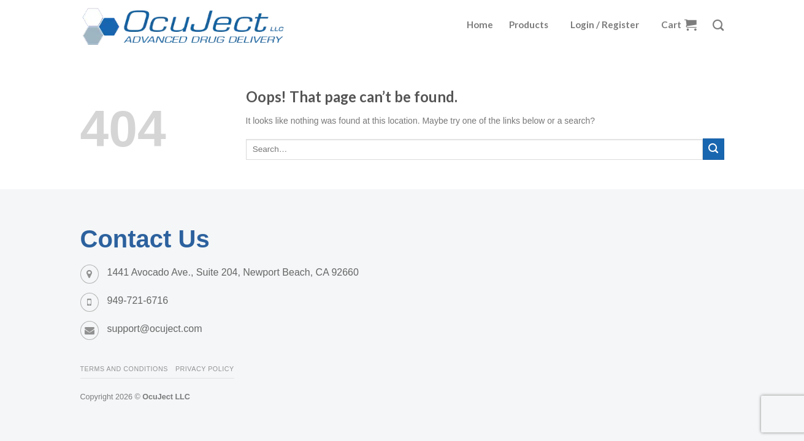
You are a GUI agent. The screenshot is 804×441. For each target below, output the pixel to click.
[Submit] (713, 149)
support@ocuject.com (154, 328)
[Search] (718, 25)
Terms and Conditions (124, 368)
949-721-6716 (138, 300)
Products (528, 24)
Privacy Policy (204, 368)
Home (480, 24)
